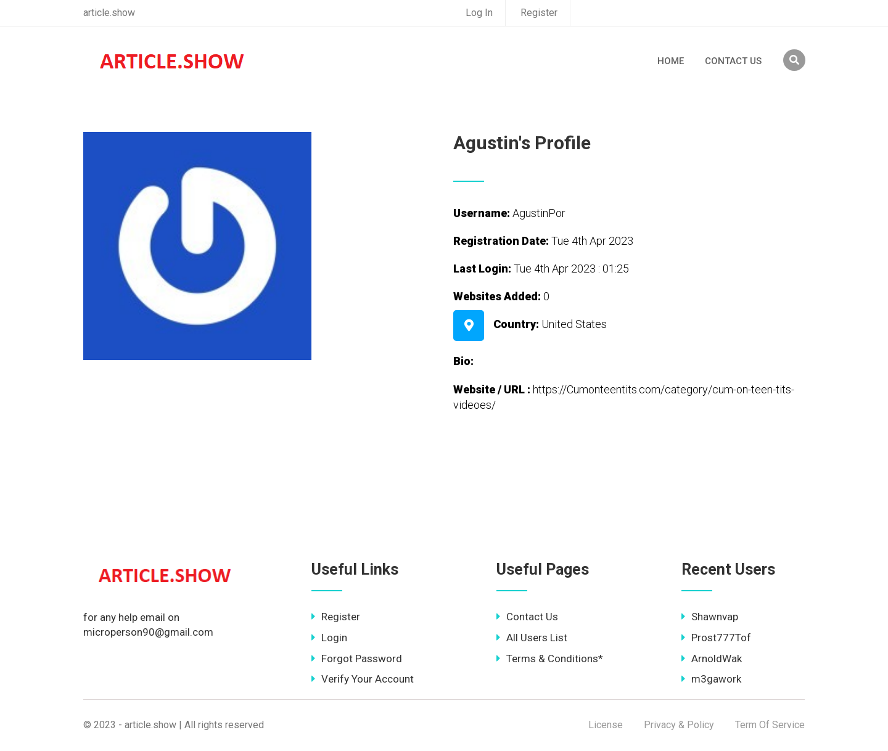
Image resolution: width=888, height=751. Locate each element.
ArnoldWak (711, 658)
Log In (479, 12)
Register (538, 12)
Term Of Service (770, 725)
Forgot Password (356, 658)
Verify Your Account (362, 679)
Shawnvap (709, 616)
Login (329, 637)
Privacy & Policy (679, 725)
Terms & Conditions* (549, 658)
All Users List (531, 637)
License (605, 725)
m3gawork (711, 679)
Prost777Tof (716, 637)
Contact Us (733, 61)
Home (670, 61)
